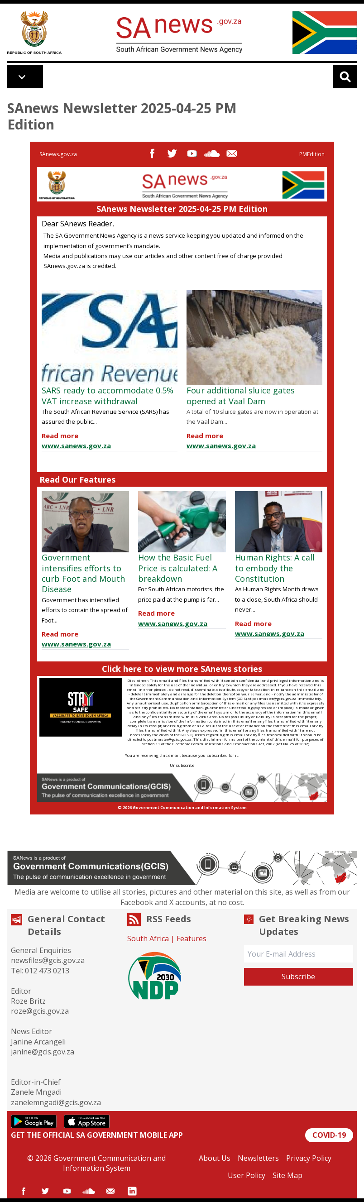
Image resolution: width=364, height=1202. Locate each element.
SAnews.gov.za (58, 154)
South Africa (148, 938)
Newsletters (258, 1158)
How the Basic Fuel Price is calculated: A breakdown (177, 568)
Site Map (287, 1175)
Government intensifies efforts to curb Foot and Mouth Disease (83, 573)
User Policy (246, 1175)
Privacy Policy (308, 1158)
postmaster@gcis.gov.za (274, 698)
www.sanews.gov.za (76, 445)
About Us (214, 1158)
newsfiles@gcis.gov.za (48, 960)
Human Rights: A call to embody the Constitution (275, 568)
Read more (60, 435)
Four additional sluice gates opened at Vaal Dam (241, 395)
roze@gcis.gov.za (40, 1011)
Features (191, 938)
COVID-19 (329, 1135)
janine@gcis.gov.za (42, 1052)
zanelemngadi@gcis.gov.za (56, 1102)
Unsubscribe (182, 765)
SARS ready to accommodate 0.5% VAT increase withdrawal (107, 395)
